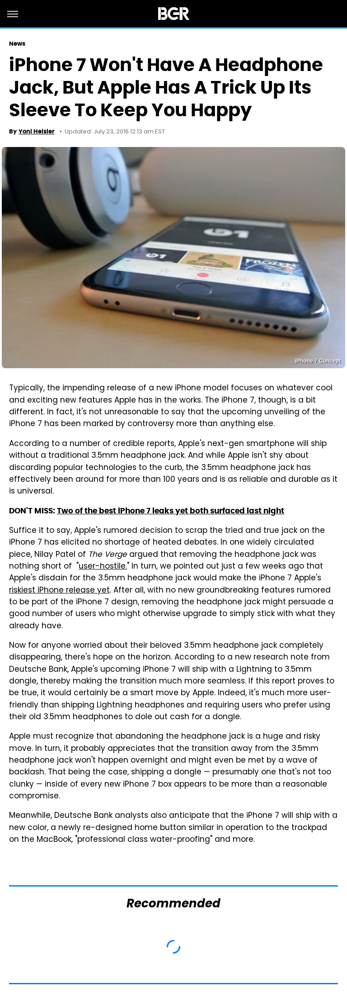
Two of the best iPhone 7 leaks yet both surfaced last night (170, 511)
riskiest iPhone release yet (59, 590)
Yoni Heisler (37, 131)
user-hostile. (103, 566)
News (17, 43)
